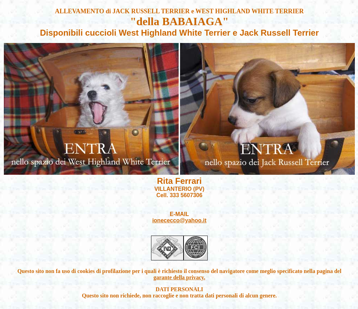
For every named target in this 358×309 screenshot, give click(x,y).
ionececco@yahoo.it (179, 220)
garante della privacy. (179, 277)
